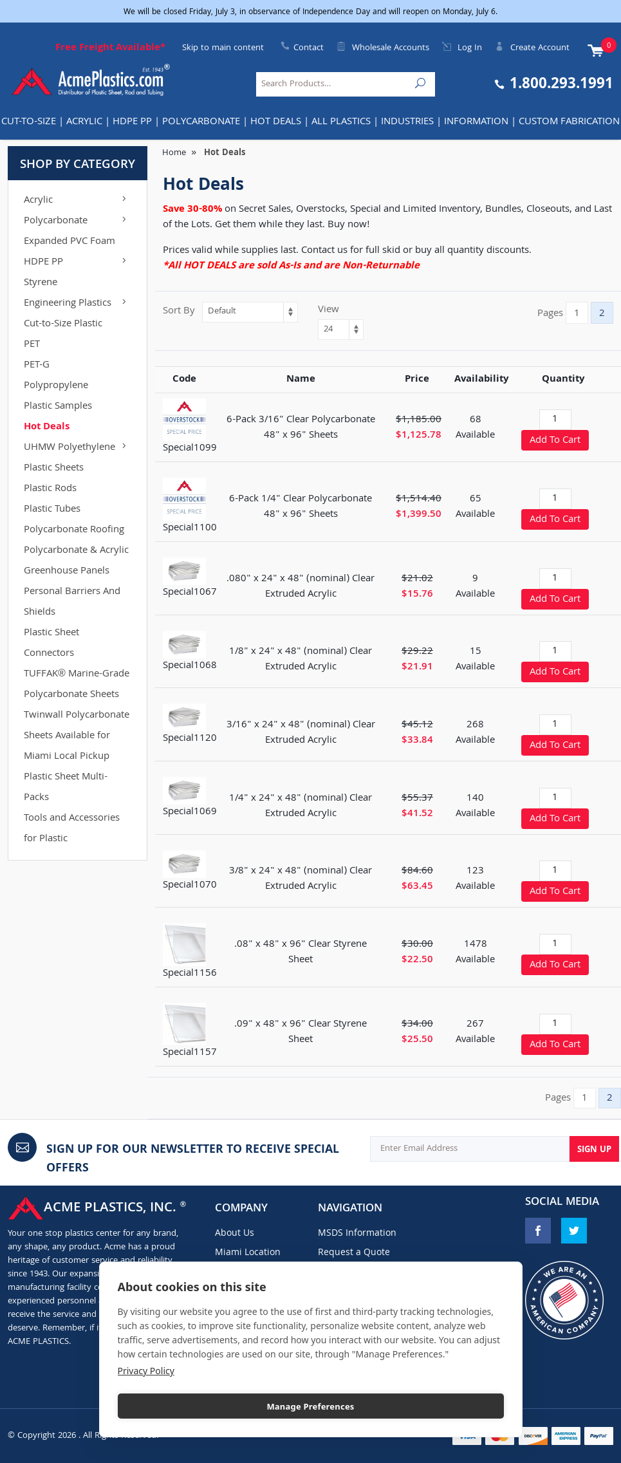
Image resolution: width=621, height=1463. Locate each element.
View (328, 310)
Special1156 (190, 973)
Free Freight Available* (110, 48)
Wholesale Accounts (383, 48)
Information (476, 122)
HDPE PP (132, 122)
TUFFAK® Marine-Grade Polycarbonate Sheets (76, 685)
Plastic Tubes (52, 509)
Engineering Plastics (76, 304)
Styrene (40, 283)
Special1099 (190, 448)
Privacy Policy (146, 1371)
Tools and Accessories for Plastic (72, 829)
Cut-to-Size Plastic (63, 324)
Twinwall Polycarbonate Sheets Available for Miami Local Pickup (76, 736)
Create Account (532, 48)
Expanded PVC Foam (69, 242)
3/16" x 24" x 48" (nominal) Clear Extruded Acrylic (301, 733)
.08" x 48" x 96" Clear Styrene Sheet (300, 953)
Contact (308, 48)
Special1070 (190, 885)
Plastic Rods (50, 489)
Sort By (179, 311)
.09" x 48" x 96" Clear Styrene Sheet (300, 1032)
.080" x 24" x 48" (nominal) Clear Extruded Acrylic (301, 587)
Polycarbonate (201, 122)
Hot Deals (275, 122)
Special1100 (190, 528)
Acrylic (84, 122)
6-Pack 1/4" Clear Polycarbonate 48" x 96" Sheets (300, 507)
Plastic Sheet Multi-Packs (65, 787)
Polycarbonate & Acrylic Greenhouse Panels (76, 561)
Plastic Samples (58, 406)
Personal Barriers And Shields (72, 602)
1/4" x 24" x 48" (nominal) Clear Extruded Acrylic (300, 806)
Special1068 (190, 666)
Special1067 (190, 592)
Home (174, 153)
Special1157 (190, 1053)
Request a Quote (354, 1253)
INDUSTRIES (407, 122)
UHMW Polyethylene (76, 448)
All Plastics (341, 122)
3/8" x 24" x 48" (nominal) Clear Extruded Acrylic (300, 879)
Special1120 (190, 739)
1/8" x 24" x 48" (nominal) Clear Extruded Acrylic (300, 660)
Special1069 (190, 812)
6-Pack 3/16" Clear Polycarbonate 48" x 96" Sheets (301, 428)
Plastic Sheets (54, 468)
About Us (234, 1234)
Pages (550, 314)
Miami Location (248, 1253)
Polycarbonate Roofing (74, 530)
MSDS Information (357, 1234)
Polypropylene (56, 386)
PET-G (37, 365)
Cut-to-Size (28, 122)
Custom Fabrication (569, 122)
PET (32, 345)
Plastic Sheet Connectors (51, 643)
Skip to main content (223, 48)
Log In (462, 48)
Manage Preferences (310, 1406)
